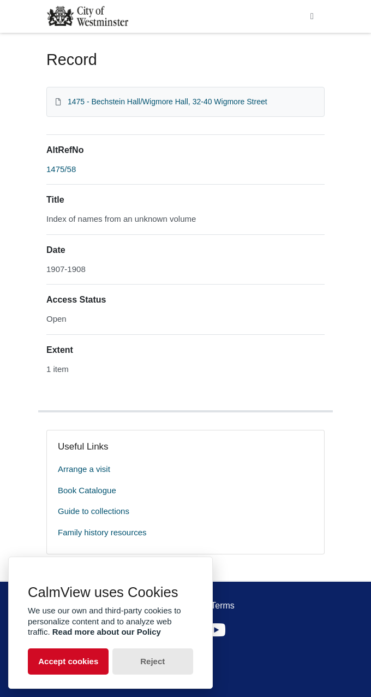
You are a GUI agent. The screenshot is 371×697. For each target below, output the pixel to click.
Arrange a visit (84, 469)
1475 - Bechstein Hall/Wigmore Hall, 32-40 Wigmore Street (167, 101)
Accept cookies (68, 661)
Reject (152, 661)
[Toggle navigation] (312, 16)
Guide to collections (93, 511)
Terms (223, 605)
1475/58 (61, 169)
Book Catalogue (87, 490)
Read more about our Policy (106, 631)
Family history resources (102, 532)
